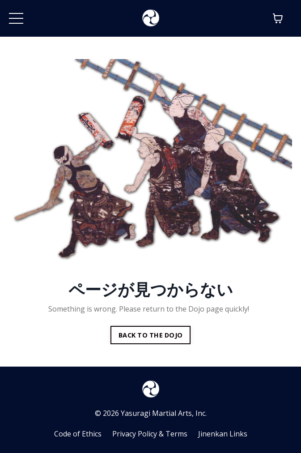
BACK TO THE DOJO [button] (150, 335)
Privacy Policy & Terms (149, 434)
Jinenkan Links (222, 434)
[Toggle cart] (278, 18)
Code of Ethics (78, 434)
